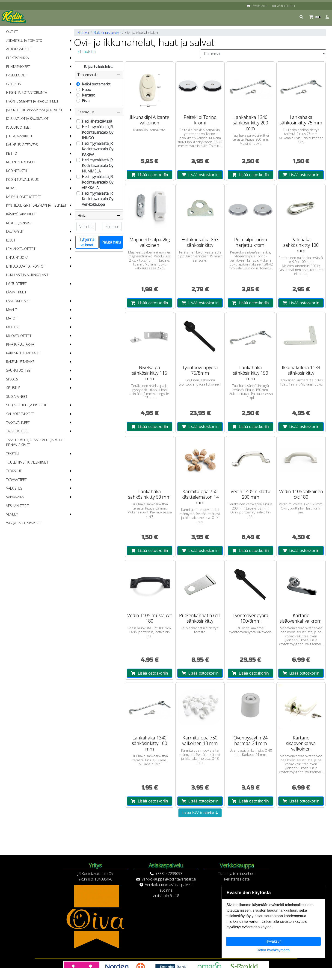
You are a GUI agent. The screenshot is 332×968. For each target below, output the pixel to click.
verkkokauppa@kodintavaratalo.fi (169, 879)
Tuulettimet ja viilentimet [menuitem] (27, 462)
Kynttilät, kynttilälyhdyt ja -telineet (36, 205)
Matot (11, 318)
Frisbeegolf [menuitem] (16, 75)
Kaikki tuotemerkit (96, 84)
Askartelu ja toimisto (24, 40)
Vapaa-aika (15, 497)
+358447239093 (168, 873)
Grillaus (13, 84)
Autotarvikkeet (19, 49)
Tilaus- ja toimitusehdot (237, 873)
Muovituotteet (18, 336)
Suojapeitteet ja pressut (26, 405)
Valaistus (14, 488)
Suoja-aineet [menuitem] (16, 396)
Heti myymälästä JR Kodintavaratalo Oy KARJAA (97, 149)
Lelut (10, 240)
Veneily (12, 514)
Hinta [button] (99, 215)
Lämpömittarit (18, 301)
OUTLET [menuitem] (12, 32)
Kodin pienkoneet (21, 162)
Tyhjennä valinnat (87, 242)
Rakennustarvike (20, 361)
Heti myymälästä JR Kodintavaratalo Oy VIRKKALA (97, 182)
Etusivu (83, 32)
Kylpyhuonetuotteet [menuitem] (23, 197)
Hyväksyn (274, 941)
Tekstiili (12, 453)
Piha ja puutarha (20, 344)
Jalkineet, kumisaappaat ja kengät (34, 110)
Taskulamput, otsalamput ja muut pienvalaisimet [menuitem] (35, 442)
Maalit (11, 310)
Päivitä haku (111, 242)
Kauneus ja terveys (22, 144)
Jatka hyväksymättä (273, 950)
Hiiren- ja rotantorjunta (26, 92)
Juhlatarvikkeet (19, 136)
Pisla (85, 100)
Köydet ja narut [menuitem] (19, 223)
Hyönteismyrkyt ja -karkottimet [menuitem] (32, 101)
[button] (301, 16)
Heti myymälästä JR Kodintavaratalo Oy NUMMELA (97, 165)
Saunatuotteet (19, 370)
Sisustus (13, 388)
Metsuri (12, 327)
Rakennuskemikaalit (23, 353)
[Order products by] (263, 53)
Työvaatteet (16, 479)
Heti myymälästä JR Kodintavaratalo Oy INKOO (97, 132)
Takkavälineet (18, 422)
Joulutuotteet (18, 127)
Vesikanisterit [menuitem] (17, 506)
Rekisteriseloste (237, 879)
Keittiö (11, 153)
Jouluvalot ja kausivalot (27, 118)
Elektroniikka (17, 58)
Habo (86, 89)
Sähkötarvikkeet (20, 414)
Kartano (88, 95)
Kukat (11, 188)
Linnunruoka (17, 257)
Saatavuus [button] (99, 112)
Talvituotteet (17, 431)
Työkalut (13, 471)
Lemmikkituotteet (20, 249)
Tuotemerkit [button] (99, 75)
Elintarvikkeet (18, 66)
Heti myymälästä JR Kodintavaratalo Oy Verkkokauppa (97, 199)
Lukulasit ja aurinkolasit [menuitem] (27, 275)
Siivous (12, 379)
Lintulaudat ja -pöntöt (25, 266)
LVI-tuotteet (16, 283)
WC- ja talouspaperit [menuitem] (23, 523)
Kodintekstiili (17, 171)
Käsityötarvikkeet (21, 214)
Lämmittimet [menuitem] (16, 292)
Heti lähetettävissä (97, 121)
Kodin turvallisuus (22, 179)
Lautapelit (15, 231)
